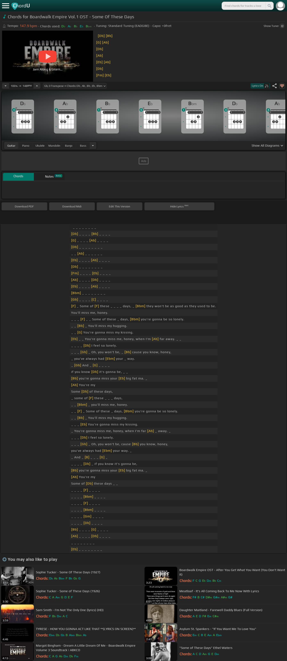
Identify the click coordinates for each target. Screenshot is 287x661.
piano (25, 145)
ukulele (39, 145)
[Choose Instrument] (93, 145)
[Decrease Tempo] (5, 86)
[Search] (269, 6)
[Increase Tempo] (36, 86)
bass (83, 145)
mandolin (54, 145)
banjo (68, 145)
